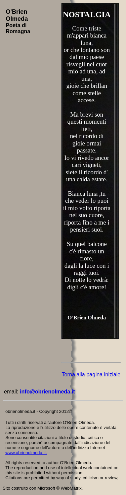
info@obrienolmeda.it (47, 391)
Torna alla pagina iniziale (90, 374)
